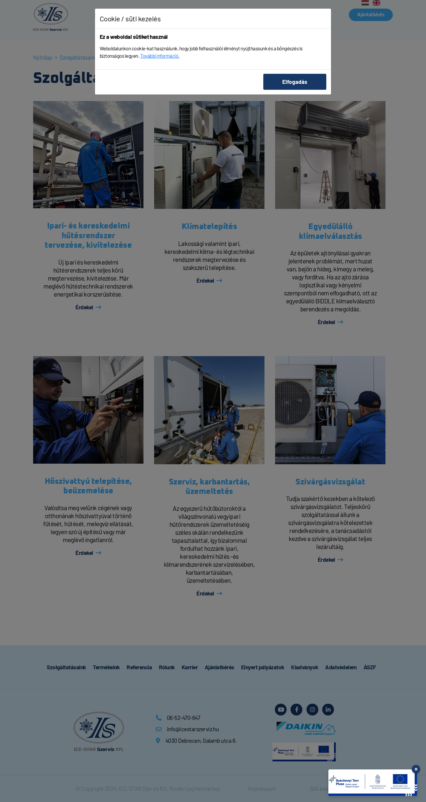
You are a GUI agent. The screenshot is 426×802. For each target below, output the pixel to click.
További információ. (160, 56)
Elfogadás (294, 81)
